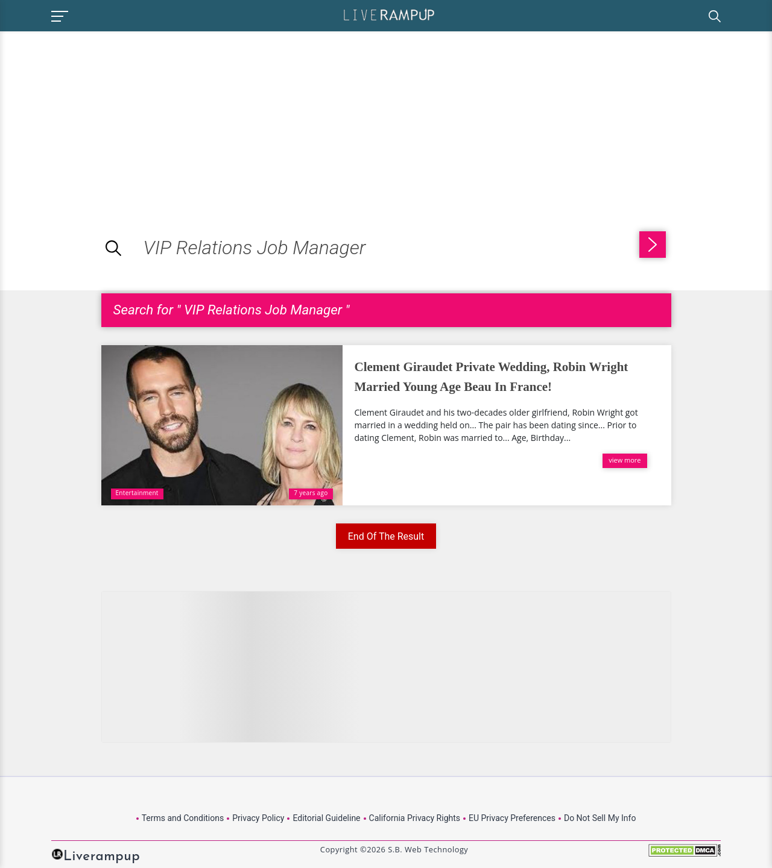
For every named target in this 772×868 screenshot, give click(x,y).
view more (625, 459)
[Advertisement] (101, 115)
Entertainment (137, 493)
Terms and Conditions (183, 818)
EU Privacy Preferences (512, 818)
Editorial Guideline (326, 818)
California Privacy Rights (414, 818)
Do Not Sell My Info (600, 818)
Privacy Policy (258, 818)
